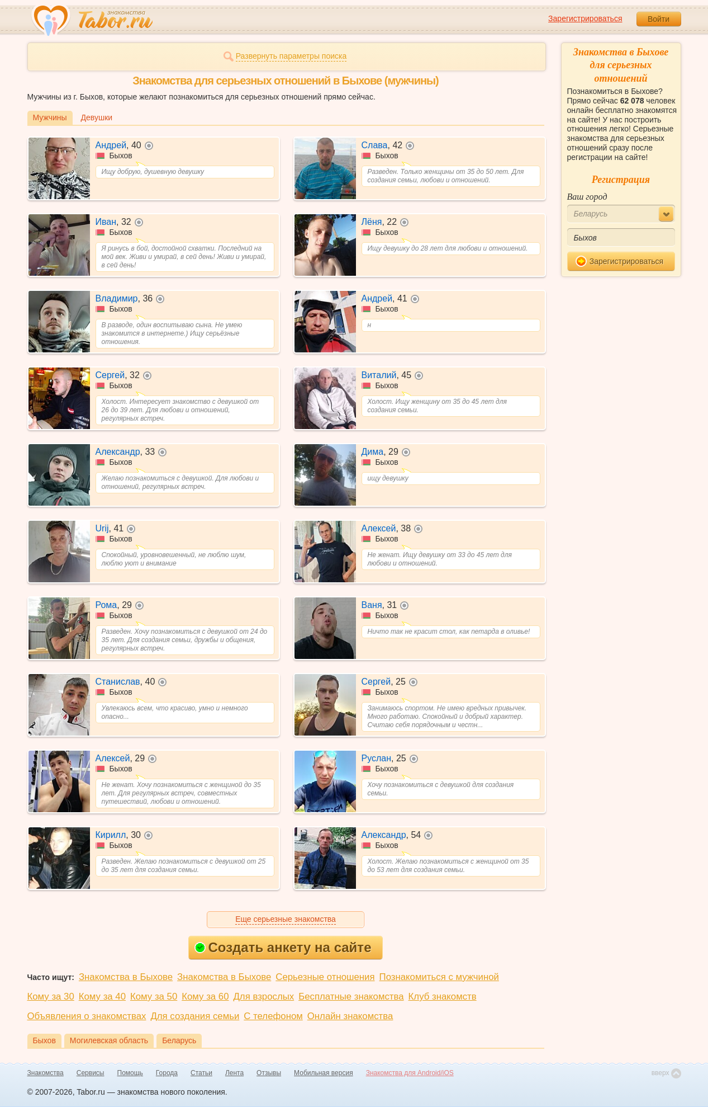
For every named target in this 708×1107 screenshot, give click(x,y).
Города (167, 1073)
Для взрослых (264, 996)
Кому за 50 (153, 996)
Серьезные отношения (324, 977)
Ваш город (587, 196)
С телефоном (273, 1016)
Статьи (201, 1073)
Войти (658, 19)
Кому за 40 (102, 996)
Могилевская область (109, 1040)
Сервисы (90, 1073)
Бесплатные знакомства (350, 996)
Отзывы (268, 1073)
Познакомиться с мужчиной (439, 977)
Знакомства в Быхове (126, 977)
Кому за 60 (205, 996)
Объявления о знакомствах (86, 1016)
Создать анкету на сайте (283, 947)
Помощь (130, 1073)
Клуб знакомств (442, 996)
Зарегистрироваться (585, 18)
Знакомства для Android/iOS (410, 1073)
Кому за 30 (50, 996)
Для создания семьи (194, 1016)
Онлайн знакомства (350, 1016)
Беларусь (179, 1040)
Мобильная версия (323, 1073)
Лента (234, 1073)
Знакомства (45, 1073)
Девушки (97, 117)
